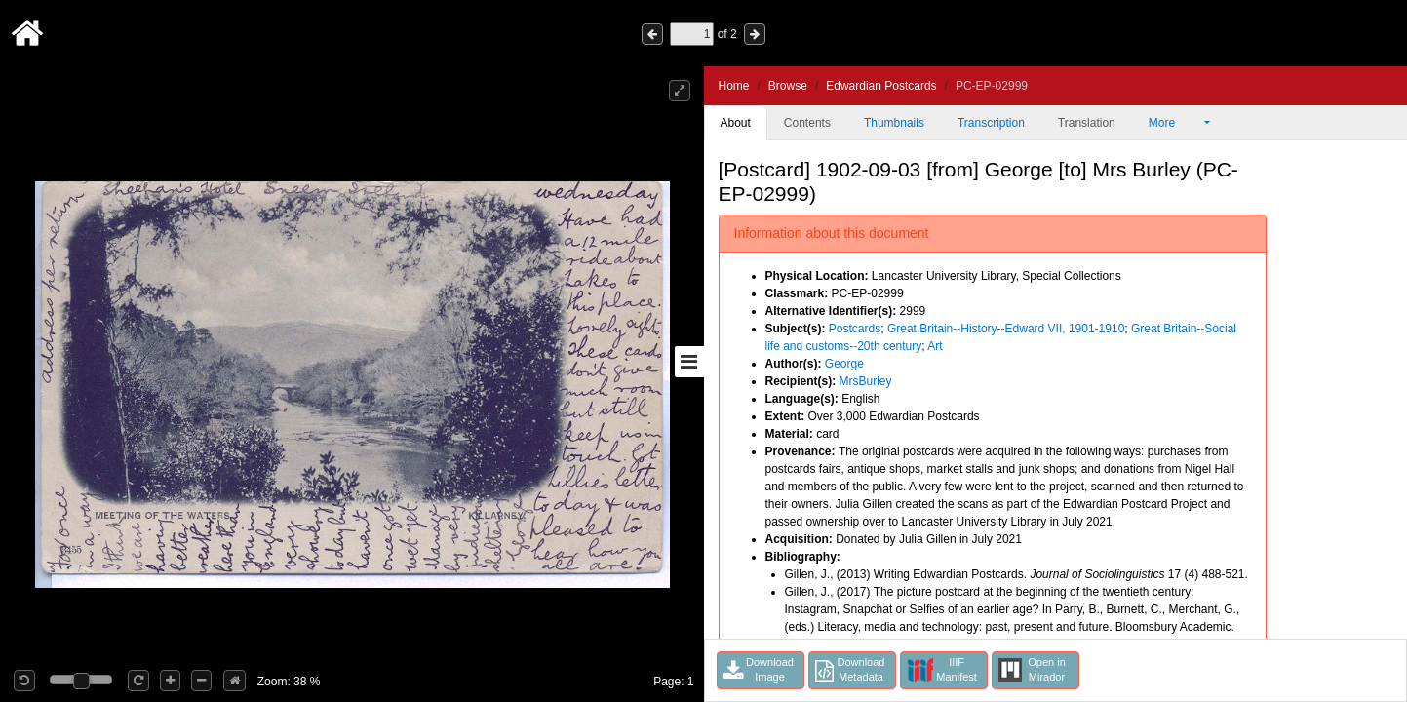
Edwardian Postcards (881, 86)
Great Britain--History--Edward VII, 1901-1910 (1005, 328)
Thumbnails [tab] (894, 123)
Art (934, 346)
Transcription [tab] (991, 123)
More (1175, 123)
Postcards (854, 328)
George (844, 363)
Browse (787, 86)
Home (734, 86)
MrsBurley (866, 381)
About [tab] (736, 123)
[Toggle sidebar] (689, 361)
